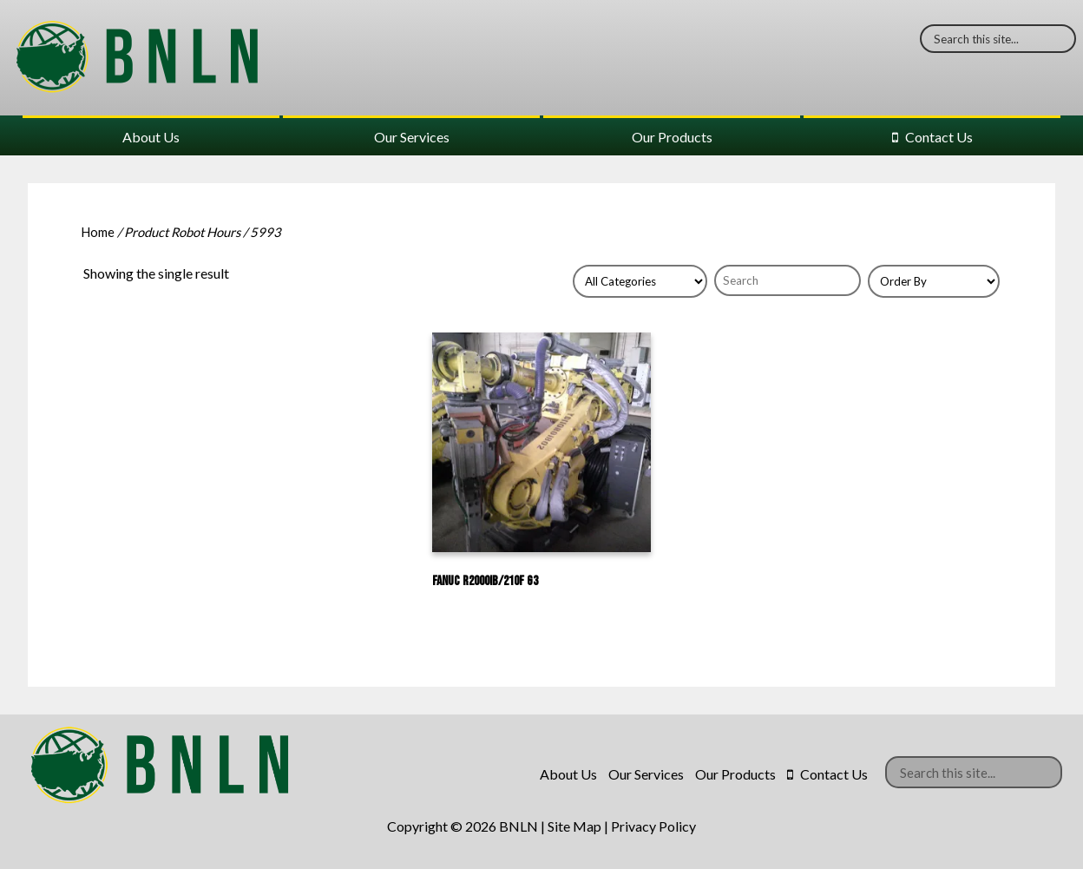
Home (98, 232)
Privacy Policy (653, 826)
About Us (151, 136)
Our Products (672, 136)
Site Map (574, 826)
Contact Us (939, 136)
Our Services (412, 136)
